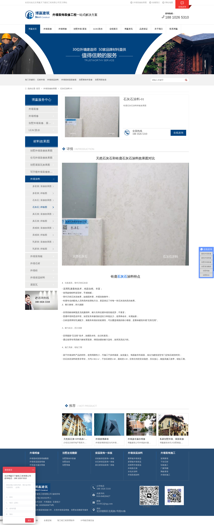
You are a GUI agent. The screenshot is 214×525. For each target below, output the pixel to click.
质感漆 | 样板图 (39, 235)
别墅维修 (66, 465)
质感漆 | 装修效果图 (41, 228)
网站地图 (169, 2)
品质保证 (143, 29)
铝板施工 (164, 465)
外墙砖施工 (165, 475)
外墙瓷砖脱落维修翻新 (39, 458)
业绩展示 (113, 29)
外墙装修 (48, 29)
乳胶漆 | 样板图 (39, 249)
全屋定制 (48, 520)
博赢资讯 (128, 29)
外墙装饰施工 (168, 453)
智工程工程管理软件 (66, 520)
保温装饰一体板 (103, 453)
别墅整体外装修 (85, 80)
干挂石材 (164, 462)
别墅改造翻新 (69, 453)
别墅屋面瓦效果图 (40, 164)
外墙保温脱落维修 (37, 462)
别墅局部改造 (100, 80)
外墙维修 (63, 29)
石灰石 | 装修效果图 (41, 200)
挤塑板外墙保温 (134, 462)
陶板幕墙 (164, 472)
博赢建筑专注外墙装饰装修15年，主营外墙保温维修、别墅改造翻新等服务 (56, 510)
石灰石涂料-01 (66, 89)
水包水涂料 (132, 472)
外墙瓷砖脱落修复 (69, 80)
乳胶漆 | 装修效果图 (41, 242)
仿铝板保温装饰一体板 (104, 458)
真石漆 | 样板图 (39, 221)
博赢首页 (33, 29)
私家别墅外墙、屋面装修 (172, 439)
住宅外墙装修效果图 (41, 157)
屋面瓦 (34, 284)
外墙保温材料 (37, 277)
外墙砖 (34, 270)
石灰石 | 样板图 (39, 207)
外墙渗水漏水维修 (136, 439)
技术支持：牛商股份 (43, 502)
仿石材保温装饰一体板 (104, 462)
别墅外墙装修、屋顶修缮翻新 (40, 123)
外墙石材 (35, 263)
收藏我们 (156, 2)
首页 (38, 89)
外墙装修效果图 (140, 2)
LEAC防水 (98, 29)
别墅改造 (66, 462)
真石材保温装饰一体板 (104, 465)
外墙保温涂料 (53, 80)
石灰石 (122, 276)
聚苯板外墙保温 (134, 458)
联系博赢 (174, 29)
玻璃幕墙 (164, 458)
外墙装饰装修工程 (64, 14)
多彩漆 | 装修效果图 (41, 186)
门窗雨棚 (164, 468)
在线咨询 (178, 132)
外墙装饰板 (36, 256)
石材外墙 (41, 80)
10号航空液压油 (87, 520)
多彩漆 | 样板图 (39, 193)
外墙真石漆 (132, 468)
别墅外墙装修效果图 (41, 150)
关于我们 (158, 29)
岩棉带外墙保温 (134, 465)
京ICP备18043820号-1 (42, 498)
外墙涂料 (35, 179)
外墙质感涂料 (133, 475)
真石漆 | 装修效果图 (41, 214)
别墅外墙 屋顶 (80, 29)
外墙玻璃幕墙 (102, 439)
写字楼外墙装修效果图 (41, 172)
